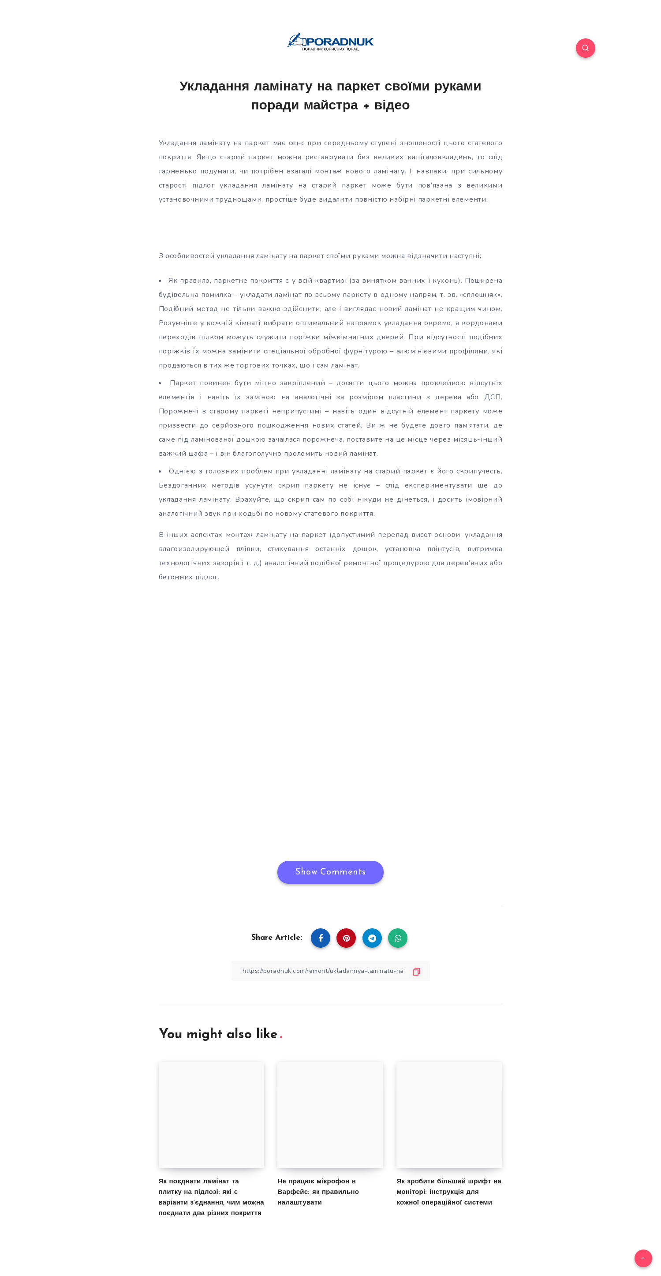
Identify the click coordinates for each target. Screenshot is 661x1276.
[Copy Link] (331, 971)
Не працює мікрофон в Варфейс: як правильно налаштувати (318, 1192)
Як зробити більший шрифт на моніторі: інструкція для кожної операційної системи (448, 1192)
